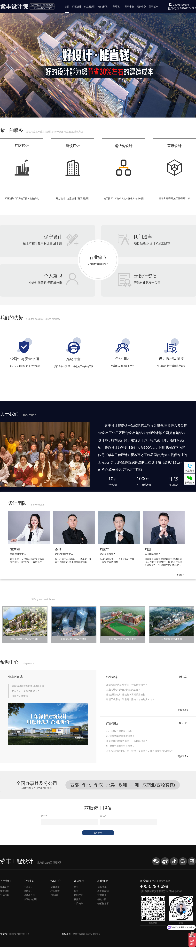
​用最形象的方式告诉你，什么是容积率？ (126, 741)
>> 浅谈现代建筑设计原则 (119, 731)
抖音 (76, 891)
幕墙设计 (117, 6)
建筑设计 (28, 891)
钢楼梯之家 (103, 903)
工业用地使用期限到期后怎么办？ (123, 689)
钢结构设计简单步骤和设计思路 (28, 686)
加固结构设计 (30, 899)
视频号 (77, 899)
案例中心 (141, 6)
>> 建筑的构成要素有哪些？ (120, 736)
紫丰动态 (55, 887)
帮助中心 (129, 6)
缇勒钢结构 (103, 891)
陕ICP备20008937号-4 (19, 934)
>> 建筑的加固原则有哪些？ (120, 746)
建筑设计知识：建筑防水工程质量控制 (125, 694)
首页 (67, 6)
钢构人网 (102, 899)
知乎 (76, 887)
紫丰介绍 (4, 887)
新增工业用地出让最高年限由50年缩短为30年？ (130, 699)
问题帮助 (55, 895)
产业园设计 (89, 6)
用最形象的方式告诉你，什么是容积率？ (126, 684)
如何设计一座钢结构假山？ (25, 691)
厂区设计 (76, 6)
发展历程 (4, 895)
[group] (30, 539)
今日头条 (78, 903)
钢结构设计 (104, 6)
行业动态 (55, 891)
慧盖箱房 (102, 895)
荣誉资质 (4, 891)
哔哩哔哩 (78, 895)
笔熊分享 (102, 887)
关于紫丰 (153, 6)
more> (180, 574)
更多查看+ (183, 710)
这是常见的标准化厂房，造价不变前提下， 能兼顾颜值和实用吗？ (139, 751)
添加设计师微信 (20, 696)
